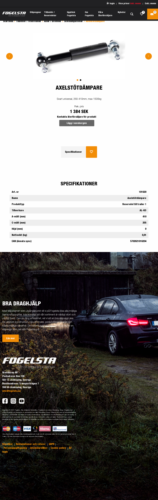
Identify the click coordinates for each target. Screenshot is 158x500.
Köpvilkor (7, 444)
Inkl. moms (135, 3)
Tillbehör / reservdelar (28, 21)
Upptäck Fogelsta (71, 14)
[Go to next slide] (148, 56)
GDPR (51, 444)
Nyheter (122, 12)
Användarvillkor (39, 448)
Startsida (8, 21)
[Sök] (132, 14)
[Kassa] (152, 14)
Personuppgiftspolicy (16, 448)
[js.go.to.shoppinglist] (141, 14)
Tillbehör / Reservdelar (50, 14)
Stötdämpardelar (73, 21)
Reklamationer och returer (31, 444)
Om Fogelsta (89, 14)
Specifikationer (73, 152)
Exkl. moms (150, 3)
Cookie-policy (59, 448)
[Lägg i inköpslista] (91, 152)
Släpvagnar (35, 12)
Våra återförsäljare (105, 14)
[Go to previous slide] (9, 56)
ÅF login (111, 3)
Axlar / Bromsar (52, 21)
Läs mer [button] (10, 338)
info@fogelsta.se (11, 391)
